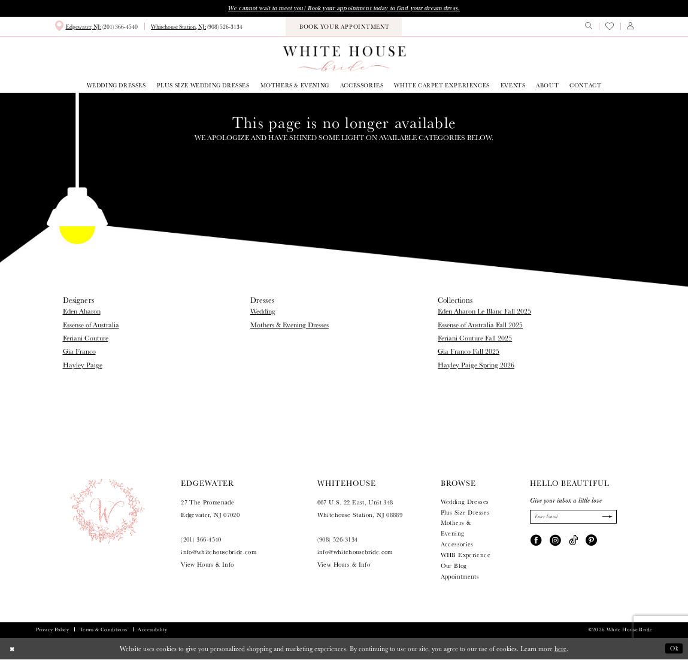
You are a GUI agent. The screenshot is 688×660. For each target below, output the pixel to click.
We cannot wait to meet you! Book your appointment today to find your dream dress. (344, 8)
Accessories (457, 545)
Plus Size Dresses (465, 513)
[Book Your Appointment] (344, 27)
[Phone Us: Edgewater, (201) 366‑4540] (95, 27)
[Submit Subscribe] (606, 517)
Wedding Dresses (465, 502)
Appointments (460, 577)
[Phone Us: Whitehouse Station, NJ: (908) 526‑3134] (197, 27)
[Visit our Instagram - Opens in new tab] (555, 541)
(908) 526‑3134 (337, 540)
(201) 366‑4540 (201, 540)
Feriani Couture (85, 338)
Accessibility (152, 630)
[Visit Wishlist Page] (609, 27)
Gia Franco (79, 352)
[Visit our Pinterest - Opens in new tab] (591, 541)
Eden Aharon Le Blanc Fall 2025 (484, 312)
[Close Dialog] (13, 649)
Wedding (262, 312)
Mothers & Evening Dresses (289, 325)
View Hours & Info (207, 565)
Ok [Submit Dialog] (673, 649)
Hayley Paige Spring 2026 (476, 365)
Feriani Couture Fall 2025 (475, 338)
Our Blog (454, 566)
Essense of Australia (91, 325)
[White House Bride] (344, 59)
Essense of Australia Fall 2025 (480, 325)
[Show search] (588, 27)
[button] (630, 27)
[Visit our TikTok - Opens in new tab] (573, 541)
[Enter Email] (573, 517)
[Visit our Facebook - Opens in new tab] (536, 541)
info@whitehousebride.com (218, 553)
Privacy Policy (52, 630)
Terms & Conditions (104, 630)
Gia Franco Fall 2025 (468, 352)
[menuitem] (95, 27)
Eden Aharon (82, 312)
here (560, 649)
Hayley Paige (82, 365)
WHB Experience (465, 555)
